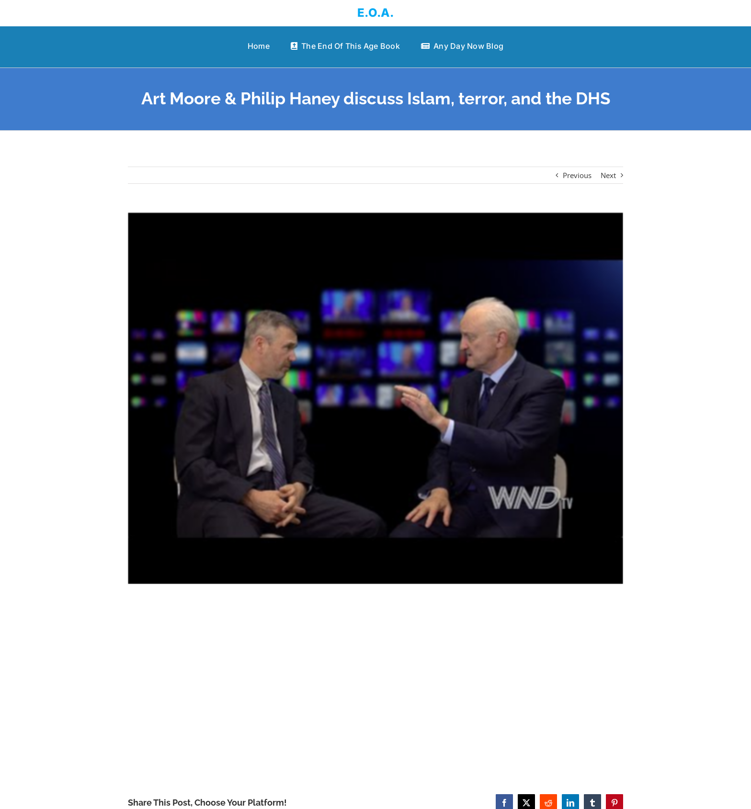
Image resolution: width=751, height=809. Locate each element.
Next (608, 175)
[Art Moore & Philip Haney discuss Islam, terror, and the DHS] (376, 398)
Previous (577, 175)
